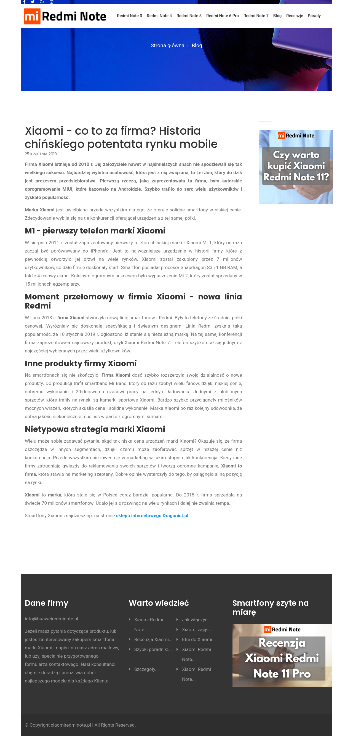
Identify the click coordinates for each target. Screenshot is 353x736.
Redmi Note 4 (159, 15)
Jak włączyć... (196, 619)
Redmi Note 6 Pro (222, 15)
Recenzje (294, 15)
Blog (277, 15)
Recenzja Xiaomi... (153, 639)
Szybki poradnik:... (153, 649)
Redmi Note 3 (129, 15)
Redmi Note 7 (256, 15)
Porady (314, 15)
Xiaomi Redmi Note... (148, 624)
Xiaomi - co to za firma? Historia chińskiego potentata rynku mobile (121, 137)
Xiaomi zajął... (196, 629)
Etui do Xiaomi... (199, 639)
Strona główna (167, 45)
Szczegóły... (146, 669)
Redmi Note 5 (189, 15)
